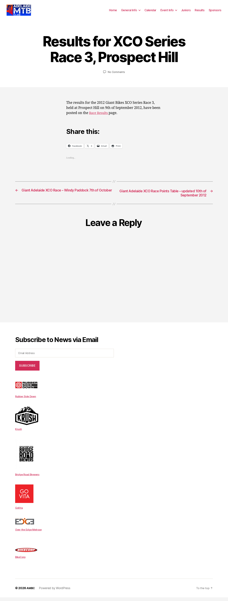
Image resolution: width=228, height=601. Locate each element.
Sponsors (215, 12)
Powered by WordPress (55, 591)
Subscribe (27, 370)
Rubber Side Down (26, 400)
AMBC (31, 591)
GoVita (19, 511)
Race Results (99, 117)
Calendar (150, 12)
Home (113, 12)
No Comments (116, 75)
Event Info (167, 12)
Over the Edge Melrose (29, 533)
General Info (129, 12)
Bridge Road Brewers (28, 478)
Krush (18, 433)
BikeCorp (21, 560)
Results (200, 12)
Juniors (186, 12)
